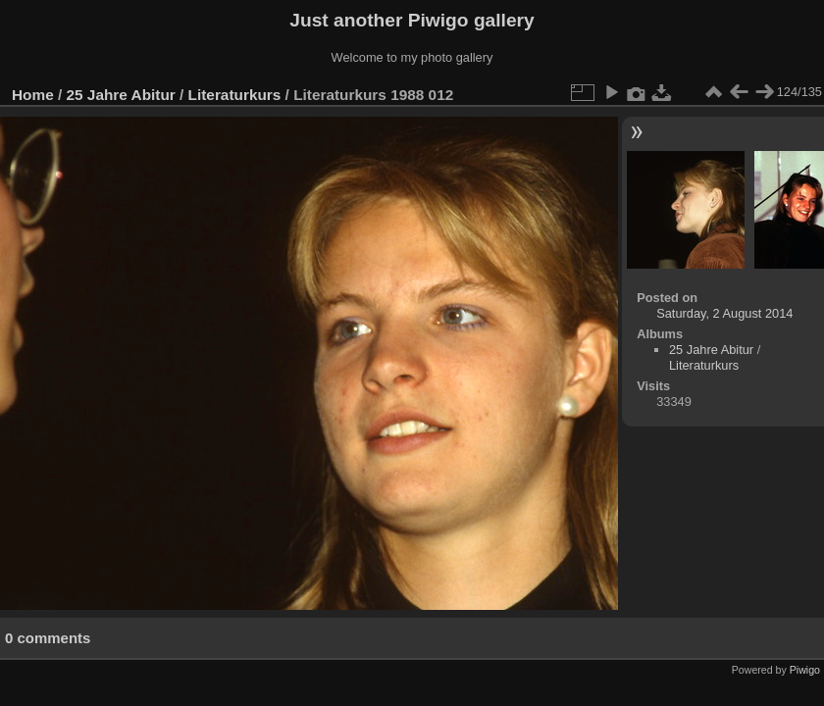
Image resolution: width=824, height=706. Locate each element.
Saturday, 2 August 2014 (724, 313)
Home (33, 94)
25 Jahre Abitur (121, 94)
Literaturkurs (235, 94)
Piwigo (805, 670)
